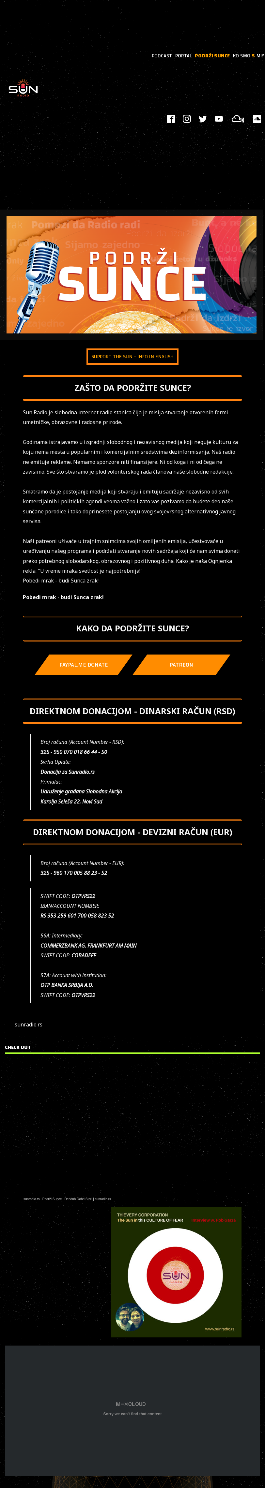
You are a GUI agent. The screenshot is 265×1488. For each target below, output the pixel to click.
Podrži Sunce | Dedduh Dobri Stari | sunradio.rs (76, 1199)
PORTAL (183, 56)
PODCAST (162, 56)
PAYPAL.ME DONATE (83, 664)
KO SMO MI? (248, 56)
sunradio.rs (31, 1199)
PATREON (181, 664)
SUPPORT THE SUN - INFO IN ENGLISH (132, 356)
